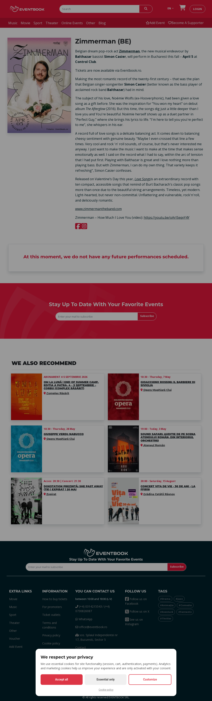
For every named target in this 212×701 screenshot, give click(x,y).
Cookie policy (106, 689)
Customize (150, 679)
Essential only (106, 679)
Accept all (61, 679)
